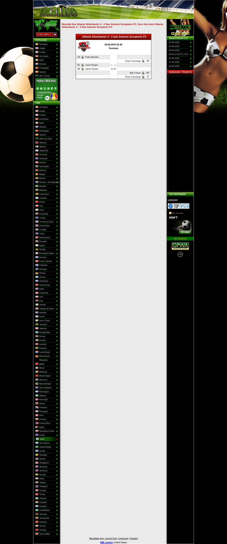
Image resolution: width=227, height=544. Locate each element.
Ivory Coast (42, 320)
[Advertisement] (180, 133)
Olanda (40, 64)
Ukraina (40, 498)
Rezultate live (178, 54)
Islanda (40, 312)
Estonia (40, 257)
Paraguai (41, 411)
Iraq (39, 301)
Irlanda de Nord (44, 308)
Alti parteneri (180, 238)
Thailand (41, 486)
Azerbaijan (42, 166)
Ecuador (41, 241)
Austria (40, 162)
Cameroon (42, 194)
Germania (41, 56)
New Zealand (43, 388)
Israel (39, 316)
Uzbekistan (42, 510)
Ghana (40, 273)
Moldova (41, 372)
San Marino (42, 443)
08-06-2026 (174, 66)
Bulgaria (41, 190)
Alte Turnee (42, 76)
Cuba (39, 233)
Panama (41, 407)
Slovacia (41, 467)
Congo (40, 218)
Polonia (40, 419)
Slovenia (41, 470)
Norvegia (41, 399)
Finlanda (41, 265)
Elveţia (40, 249)
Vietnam (41, 522)
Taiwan (40, 482)
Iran (39, 297)
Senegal (41, 455)
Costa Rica (42, 225)
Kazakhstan (42, 332)
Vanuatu (41, 514)
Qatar (40, 427)
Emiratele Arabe (44, 253)
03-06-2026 (174, 46)
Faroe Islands (43, 261)
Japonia (41, 328)
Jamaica (41, 324)
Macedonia (42, 356)
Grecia (40, 277)
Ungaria (41, 502)
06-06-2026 (174, 58)
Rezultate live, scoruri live (103, 538)
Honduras (41, 281)
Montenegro (42, 376)
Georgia (41, 269)
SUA (39, 439)
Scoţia (40, 451)
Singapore (42, 463)
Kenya (40, 336)
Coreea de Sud (44, 222)
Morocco (41, 380)
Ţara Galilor (42, 534)
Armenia (41, 154)
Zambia (40, 530)
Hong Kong (42, 285)
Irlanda (40, 305)
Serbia (40, 459)
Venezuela (42, 518)
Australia (41, 158)
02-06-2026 (174, 42)
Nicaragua (42, 391)
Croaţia (40, 229)
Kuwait (40, 340)
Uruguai (41, 506)
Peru (39, 415)
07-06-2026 (174, 62)
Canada (41, 198)
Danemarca (42, 237)
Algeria (40, 146)
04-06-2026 (174, 50)
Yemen (40, 526)
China (40, 202)
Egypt (40, 245)
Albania (40, 143)
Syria (39, 478)
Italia (39, 60)
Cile (39, 206)
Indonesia (41, 293)
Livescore (172, 200)
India (39, 289)
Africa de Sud (43, 139)
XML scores (106, 542)
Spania (40, 72)
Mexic (40, 368)
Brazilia (40, 186)
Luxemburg (42, 352)
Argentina (41, 150)
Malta (39, 364)
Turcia (40, 494)
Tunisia (40, 490)
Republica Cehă (44, 431)
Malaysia (41, 360)
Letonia (40, 344)
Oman (40, 403)
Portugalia (42, 68)
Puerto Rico (42, 423)
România (41, 44)
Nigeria (40, 395)
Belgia (40, 174)
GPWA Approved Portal (180, 246)
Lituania (41, 348)
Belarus (40, 170)
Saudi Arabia (43, 447)
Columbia (41, 214)
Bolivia (40, 178)
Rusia (40, 435)
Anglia (40, 48)
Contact (133, 538)
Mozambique (43, 384)
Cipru (39, 210)
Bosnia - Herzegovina (46, 182)
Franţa (40, 52)
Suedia (40, 474)
